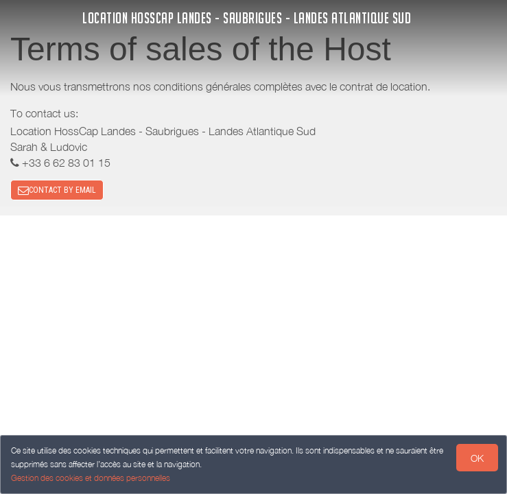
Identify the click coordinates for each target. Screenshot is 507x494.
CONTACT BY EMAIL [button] (57, 190)
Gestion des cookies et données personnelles (90, 478)
